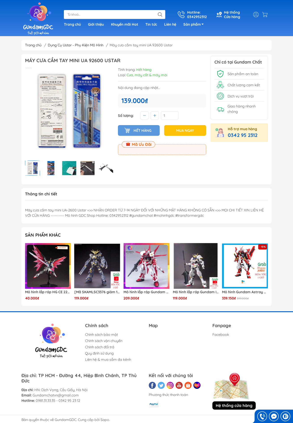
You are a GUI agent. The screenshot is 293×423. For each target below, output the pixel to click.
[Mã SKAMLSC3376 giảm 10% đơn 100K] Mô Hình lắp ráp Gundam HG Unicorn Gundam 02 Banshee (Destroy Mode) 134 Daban (97, 292)
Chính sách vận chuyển (103, 340)
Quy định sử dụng (99, 353)
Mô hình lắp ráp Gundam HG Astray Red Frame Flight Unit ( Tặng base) (146, 292)
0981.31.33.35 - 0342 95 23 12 (58, 400)
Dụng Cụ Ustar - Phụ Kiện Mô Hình (75, 45)
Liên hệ (170, 24)
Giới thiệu (96, 24)
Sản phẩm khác (43, 235)
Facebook (220, 334)
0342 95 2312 (242, 135)
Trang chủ (72, 24)
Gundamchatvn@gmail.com (56, 395)
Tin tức (151, 24)
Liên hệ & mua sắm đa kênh (108, 359)
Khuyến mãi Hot (124, 24)
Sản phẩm (194, 25)
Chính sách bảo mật (101, 334)
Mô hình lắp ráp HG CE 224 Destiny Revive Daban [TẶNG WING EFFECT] (48, 292)
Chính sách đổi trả (99, 347)
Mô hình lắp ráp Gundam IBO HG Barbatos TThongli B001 (196, 292)
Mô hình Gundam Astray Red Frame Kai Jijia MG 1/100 (245, 292)
